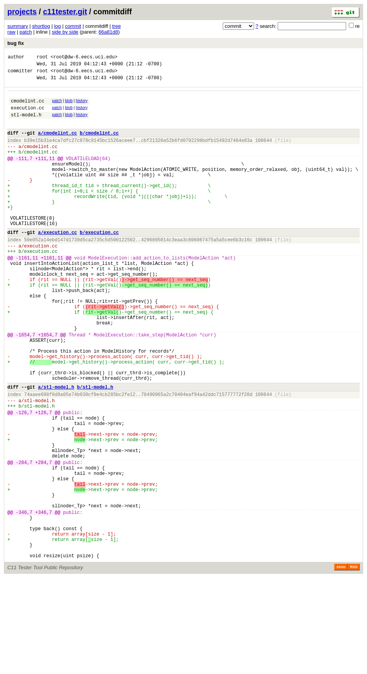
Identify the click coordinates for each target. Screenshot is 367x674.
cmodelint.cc (27, 106)
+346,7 (43, 599)
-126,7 (24, 478)
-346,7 (24, 599)
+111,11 (45, 173)
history (81, 105)
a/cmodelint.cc (57, 143)
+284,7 (43, 539)
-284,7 (24, 539)
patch (26, 32)
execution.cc (27, 114)
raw (11, 32)
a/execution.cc (57, 262)
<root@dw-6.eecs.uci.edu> (84, 58)
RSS (353, 663)
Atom (340, 663)
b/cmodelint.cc (99, 143)
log (57, 26)
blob (69, 105)
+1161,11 (52, 292)
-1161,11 (27, 292)
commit (73, 26)
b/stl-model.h (95, 448)
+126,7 (43, 478)
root (42, 58)
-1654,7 (25, 385)
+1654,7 (47, 385)
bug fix (15, 43)
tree (116, 26)
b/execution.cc (99, 262)
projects (22, 11)
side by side (65, 32)
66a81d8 (108, 32)
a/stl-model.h (56, 448)
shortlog (41, 26)
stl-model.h (26, 122)
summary (17, 26)
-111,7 (24, 173)
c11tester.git (65, 11)
